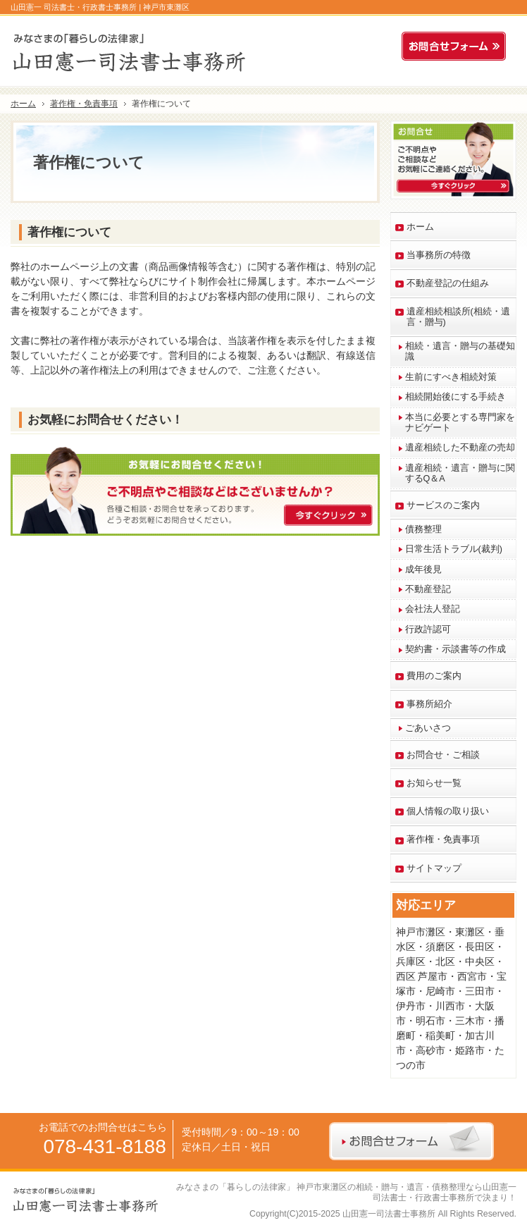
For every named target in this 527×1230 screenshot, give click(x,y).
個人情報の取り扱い (448, 811)
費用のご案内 (434, 676)
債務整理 (423, 529)
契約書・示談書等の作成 (455, 649)
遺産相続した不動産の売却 (460, 448)
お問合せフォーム (457, 46)
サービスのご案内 (443, 505)
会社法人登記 (432, 609)
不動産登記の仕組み (448, 283)
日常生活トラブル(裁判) (453, 549)
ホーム (420, 227)
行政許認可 (428, 629)
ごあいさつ (428, 728)
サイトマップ (434, 868)
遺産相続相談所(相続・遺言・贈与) (458, 317)
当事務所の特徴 (439, 255)
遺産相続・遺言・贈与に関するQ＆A (460, 473)
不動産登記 (428, 589)
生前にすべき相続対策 (451, 377)
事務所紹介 (429, 704)
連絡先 (383, 46)
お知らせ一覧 (434, 783)
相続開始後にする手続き (455, 397)
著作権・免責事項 (443, 839)
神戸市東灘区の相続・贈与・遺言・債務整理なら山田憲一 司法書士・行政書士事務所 (406, 1192)
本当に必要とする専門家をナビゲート (460, 422)
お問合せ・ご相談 (443, 755)
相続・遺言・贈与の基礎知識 (460, 351)
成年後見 (423, 569)
